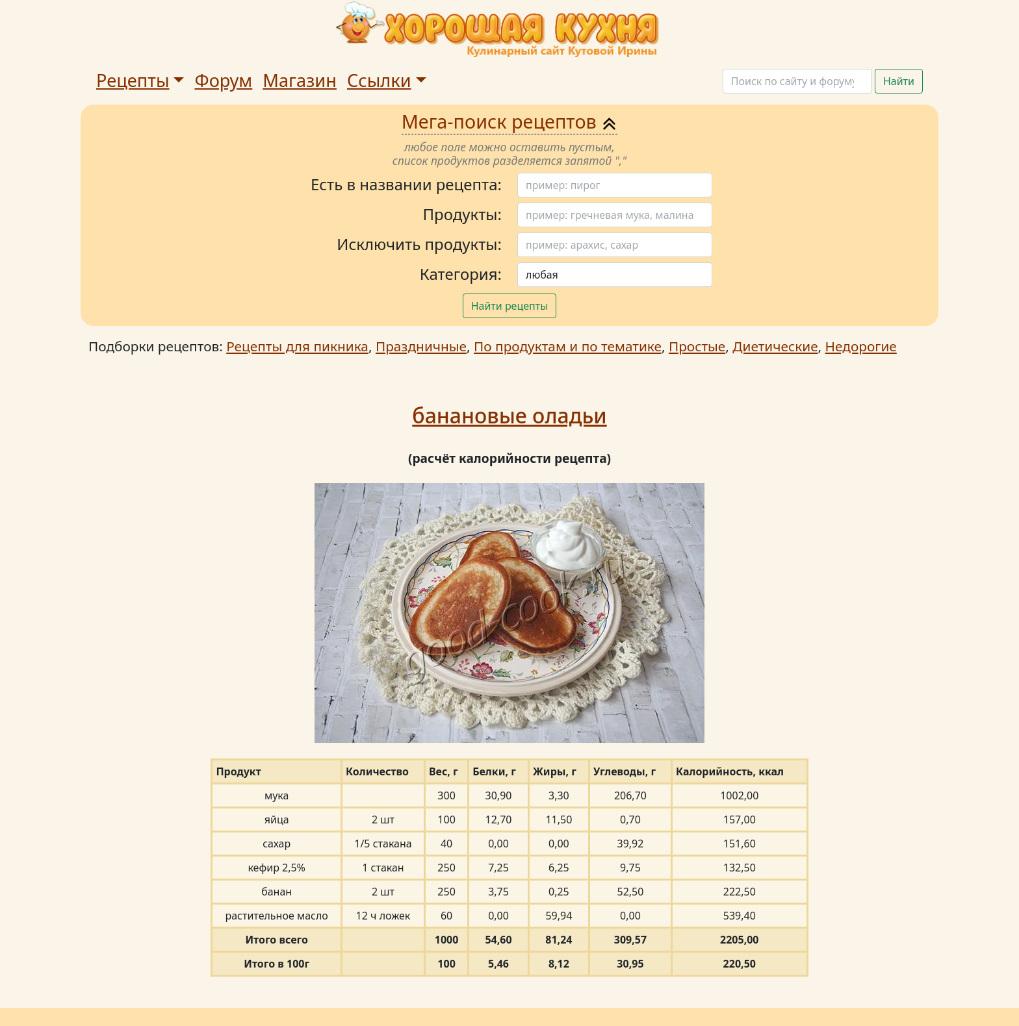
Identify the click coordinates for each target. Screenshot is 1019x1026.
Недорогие (861, 346)
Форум (223, 80)
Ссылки (379, 80)
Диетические (775, 346)
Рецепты (133, 80)
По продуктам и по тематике (568, 346)
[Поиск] (797, 81)
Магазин (300, 80)
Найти (898, 81)
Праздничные (421, 346)
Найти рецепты (509, 306)
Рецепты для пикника (297, 346)
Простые (697, 346)
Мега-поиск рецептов (510, 121)
